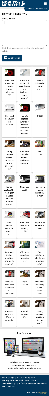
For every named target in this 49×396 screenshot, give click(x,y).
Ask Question (12, 58)
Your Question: (8, 18)
